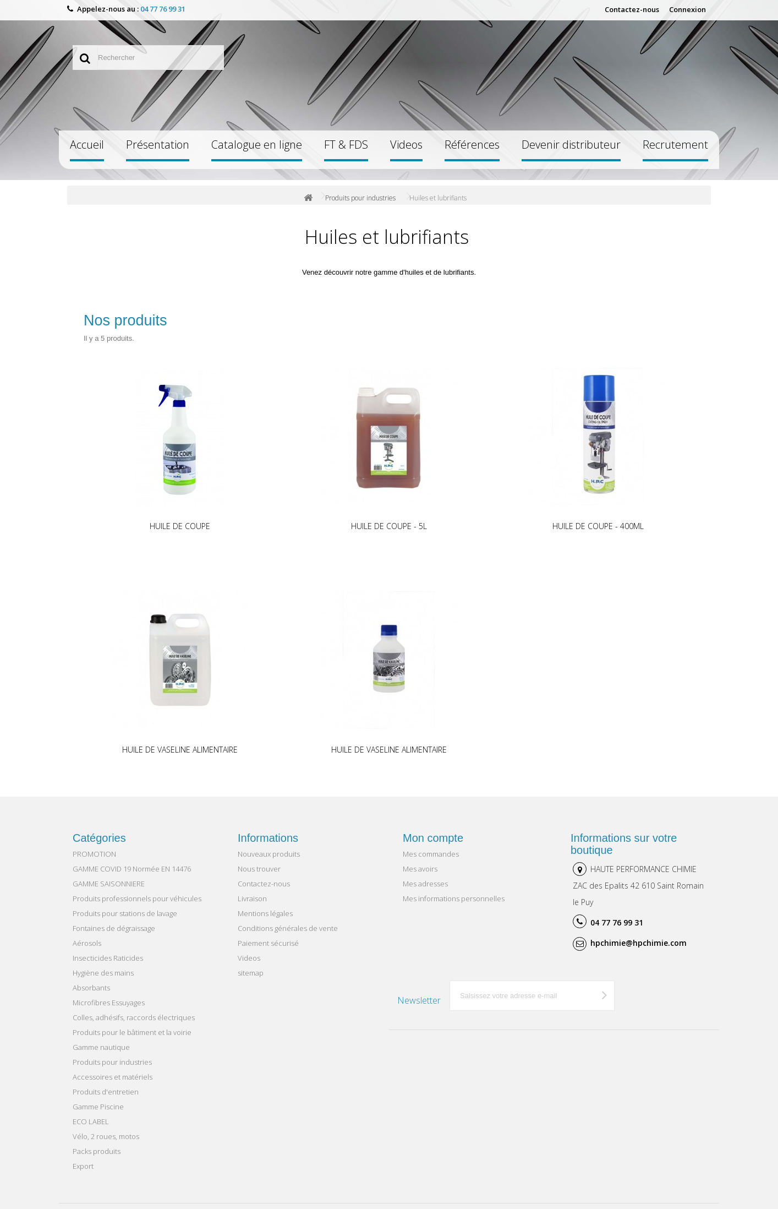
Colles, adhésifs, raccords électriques (134, 1017)
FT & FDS (346, 144)
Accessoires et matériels (112, 1077)
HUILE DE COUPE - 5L (389, 526)
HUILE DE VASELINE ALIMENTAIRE (180, 749)
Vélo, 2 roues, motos (106, 1136)
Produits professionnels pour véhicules (137, 898)
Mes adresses (425, 884)
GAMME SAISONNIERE (109, 884)
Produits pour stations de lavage (125, 913)
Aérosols (87, 943)
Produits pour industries (360, 198)
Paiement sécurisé (268, 943)
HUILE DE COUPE (180, 526)
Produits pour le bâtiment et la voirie (132, 1032)
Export (83, 1166)
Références (472, 144)
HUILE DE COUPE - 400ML (598, 526)
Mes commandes (431, 854)
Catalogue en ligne (256, 144)
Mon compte (433, 838)
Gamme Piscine (98, 1107)
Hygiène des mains (103, 973)
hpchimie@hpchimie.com (638, 943)
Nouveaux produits (269, 854)
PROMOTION (94, 854)
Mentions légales (265, 913)
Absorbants (91, 988)
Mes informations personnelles (454, 898)
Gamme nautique (101, 1047)
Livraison (252, 898)
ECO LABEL (91, 1121)
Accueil (87, 144)
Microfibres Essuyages (109, 1003)
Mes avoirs (420, 869)
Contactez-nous (632, 9)
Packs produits (96, 1151)
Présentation (157, 144)
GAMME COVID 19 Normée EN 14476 (132, 869)
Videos (406, 144)
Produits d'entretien (106, 1092)
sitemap (251, 973)
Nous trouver (259, 869)
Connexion (687, 9)
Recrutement (675, 144)
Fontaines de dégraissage (114, 928)
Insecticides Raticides (108, 958)
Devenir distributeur (571, 144)
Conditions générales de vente (288, 928)
